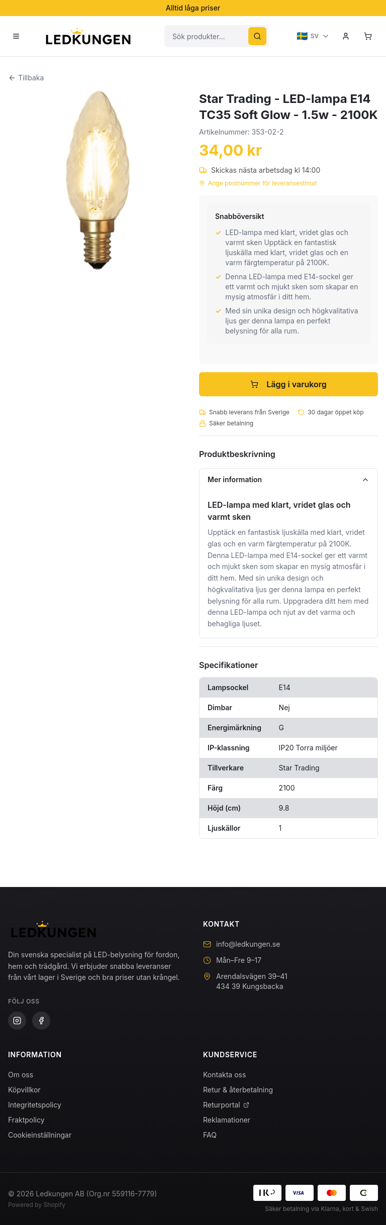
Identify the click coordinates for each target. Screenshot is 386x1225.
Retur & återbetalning (238, 1089)
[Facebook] (41, 1021)
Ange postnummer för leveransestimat (258, 183)
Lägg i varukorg (288, 384)
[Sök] (257, 36)
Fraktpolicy (26, 1120)
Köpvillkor (24, 1089)
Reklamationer (226, 1120)
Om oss (20, 1074)
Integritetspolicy (34, 1104)
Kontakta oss (224, 1074)
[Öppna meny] (16, 36)
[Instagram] (17, 1021)
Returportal (226, 1104)
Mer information (288, 479)
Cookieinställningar (39, 1135)
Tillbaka (26, 77)
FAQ (210, 1135)
